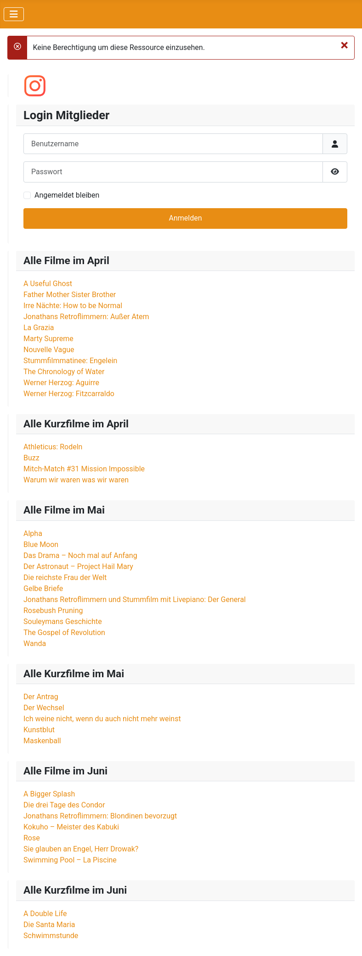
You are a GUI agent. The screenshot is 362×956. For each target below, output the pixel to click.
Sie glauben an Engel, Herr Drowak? (80, 849)
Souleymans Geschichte (62, 621)
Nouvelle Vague (48, 349)
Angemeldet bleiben (66, 195)
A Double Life (45, 913)
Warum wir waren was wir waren (76, 479)
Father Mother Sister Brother (69, 294)
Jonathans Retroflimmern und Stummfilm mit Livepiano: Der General (134, 599)
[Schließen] (344, 45)
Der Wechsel (43, 707)
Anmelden (185, 218)
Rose (31, 838)
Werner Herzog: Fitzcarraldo (68, 393)
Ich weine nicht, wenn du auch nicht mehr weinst (102, 718)
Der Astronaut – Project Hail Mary (78, 566)
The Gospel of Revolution (64, 632)
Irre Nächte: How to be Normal (72, 305)
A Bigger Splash (49, 794)
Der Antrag (40, 696)
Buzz (31, 457)
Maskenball (42, 740)
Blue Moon (40, 544)
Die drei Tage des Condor (64, 805)
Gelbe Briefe (43, 588)
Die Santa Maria (49, 924)
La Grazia (38, 327)
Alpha (32, 533)
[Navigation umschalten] (14, 14)
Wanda (34, 643)
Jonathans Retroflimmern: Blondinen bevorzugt (100, 816)
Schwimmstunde (50, 935)
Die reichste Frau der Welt (65, 577)
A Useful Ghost (47, 283)
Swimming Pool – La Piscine (70, 860)
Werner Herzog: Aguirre (61, 382)
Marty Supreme (48, 338)
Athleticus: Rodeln (52, 446)
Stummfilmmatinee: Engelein (70, 360)
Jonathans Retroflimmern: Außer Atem (86, 316)
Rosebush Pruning (53, 610)
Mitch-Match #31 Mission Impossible (84, 468)
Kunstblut (39, 729)
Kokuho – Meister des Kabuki (71, 827)
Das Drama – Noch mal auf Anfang (80, 555)
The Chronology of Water (63, 371)
